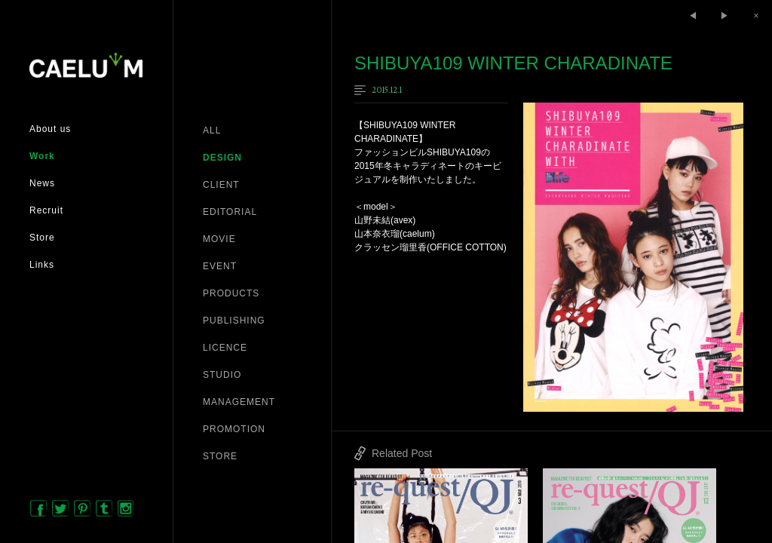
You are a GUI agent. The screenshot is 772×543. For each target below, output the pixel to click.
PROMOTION (234, 429)
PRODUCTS (231, 293)
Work (42, 156)
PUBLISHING (234, 320)
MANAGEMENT (239, 402)
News (42, 183)
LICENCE (225, 347)
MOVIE (219, 239)
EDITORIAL (230, 212)
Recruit (46, 210)
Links (41, 264)
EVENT (220, 266)
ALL (212, 130)
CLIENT (221, 184)
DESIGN (222, 157)
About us (50, 129)
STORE (220, 456)
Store (42, 237)
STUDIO (222, 375)
